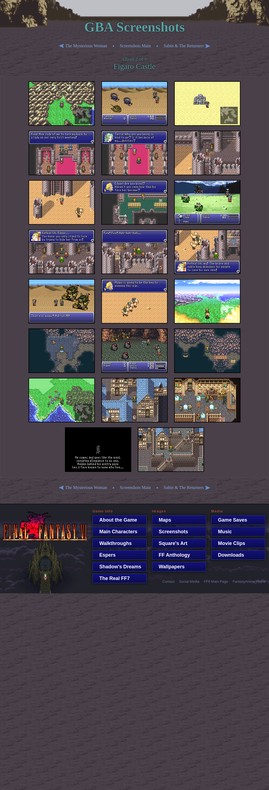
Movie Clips (228, 543)
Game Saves (229, 520)
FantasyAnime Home (249, 581)
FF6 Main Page (216, 581)
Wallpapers (168, 566)
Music (222, 531)
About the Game (115, 520)
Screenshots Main (135, 45)
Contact (168, 581)
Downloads (228, 555)
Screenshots (170, 531)
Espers (104, 555)
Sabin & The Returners (187, 45)
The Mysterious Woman (83, 45)
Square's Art (170, 543)
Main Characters (115, 531)
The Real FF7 (112, 578)
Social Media (189, 581)
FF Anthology (171, 555)
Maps (162, 520)
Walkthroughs (113, 543)
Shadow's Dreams (117, 566)
